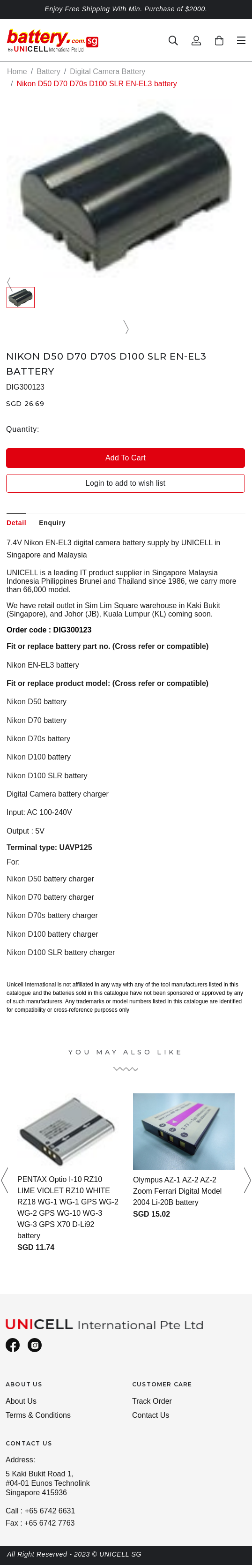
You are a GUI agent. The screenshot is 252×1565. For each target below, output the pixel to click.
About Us (21, 1401)
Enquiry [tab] (52, 523)
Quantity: (22, 429)
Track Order (152, 1401)
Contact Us (150, 1415)
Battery (48, 71)
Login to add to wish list (125, 483)
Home (17, 71)
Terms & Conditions (38, 1415)
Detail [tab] (16, 523)
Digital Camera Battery (107, 71)
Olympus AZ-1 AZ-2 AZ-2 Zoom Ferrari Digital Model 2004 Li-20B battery (177, 1191)
